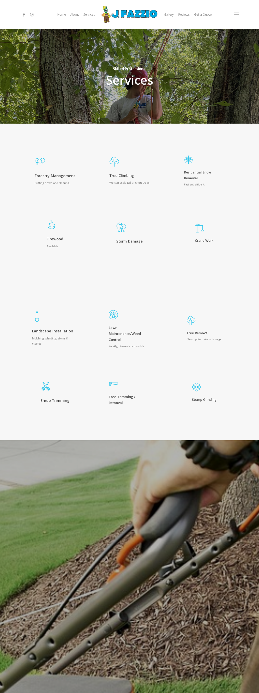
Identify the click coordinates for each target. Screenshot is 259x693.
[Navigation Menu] (236, 14)
